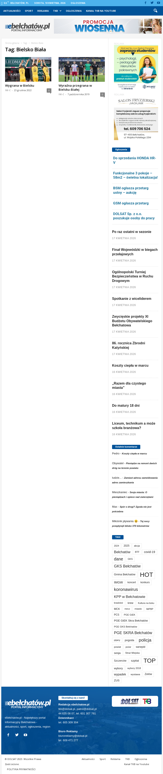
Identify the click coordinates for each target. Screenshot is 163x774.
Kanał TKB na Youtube (101, 10)
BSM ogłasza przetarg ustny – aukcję (131, 190)
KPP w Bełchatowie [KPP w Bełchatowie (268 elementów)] (129, 597)
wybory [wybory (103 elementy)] (118, 668)
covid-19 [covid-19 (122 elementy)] (149, 552)
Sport (29, 10)
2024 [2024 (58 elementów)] (116, 545)
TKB (57, 11)
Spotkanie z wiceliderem (131, 298)
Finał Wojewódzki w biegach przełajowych (135, 252)
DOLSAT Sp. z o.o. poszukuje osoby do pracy (134, 216)
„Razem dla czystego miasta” (129, 386)
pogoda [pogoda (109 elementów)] (129, 640)
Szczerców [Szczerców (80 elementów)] (120, 660)
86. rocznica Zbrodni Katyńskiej (128, 345)
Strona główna (12, 43)
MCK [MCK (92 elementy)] (117, 608)
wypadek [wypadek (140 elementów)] (120, 674)
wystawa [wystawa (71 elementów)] (135, 674)
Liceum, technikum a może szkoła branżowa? (133, 426)
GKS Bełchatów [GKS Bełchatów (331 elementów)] (127, 566)
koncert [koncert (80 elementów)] (132, 582)
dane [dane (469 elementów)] (118, 559)
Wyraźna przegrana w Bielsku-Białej (75, 87)
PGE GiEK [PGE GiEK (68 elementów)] (129, 614)
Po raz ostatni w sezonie (131, 232)
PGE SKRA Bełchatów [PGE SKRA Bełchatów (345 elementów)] (133, 633)
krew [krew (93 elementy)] (130, 603)
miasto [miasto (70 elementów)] (138, 608)
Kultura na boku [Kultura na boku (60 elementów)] (146, 603)
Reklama (43, 10)
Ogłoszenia (78, 2)
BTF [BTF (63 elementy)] (137, 552)
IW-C (8, 90)
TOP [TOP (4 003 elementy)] (149, 660)
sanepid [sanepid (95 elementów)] (140, 646)
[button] (155, 11)
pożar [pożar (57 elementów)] (128, 647)
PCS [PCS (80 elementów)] (116, 614)
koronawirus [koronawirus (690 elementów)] (126, 589)
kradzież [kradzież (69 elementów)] (118, 603)
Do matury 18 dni (126, 405)
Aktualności (12, 10)
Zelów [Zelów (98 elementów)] (148, 674)
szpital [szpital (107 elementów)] (135, 660)
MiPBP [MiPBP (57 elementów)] (149, 609)
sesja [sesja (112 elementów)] (117, 653)
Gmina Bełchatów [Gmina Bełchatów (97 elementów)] (124, 574)
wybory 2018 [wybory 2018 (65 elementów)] (134, 668)
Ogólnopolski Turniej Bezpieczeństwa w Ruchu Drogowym (132, 276)
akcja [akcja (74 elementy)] (137, 545)
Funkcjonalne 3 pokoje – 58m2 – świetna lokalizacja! (135, 175)
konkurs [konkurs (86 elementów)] (145, 582)
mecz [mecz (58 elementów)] (127, 608)
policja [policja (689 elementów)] (145, 640)
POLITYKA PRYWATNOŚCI (21, 769)
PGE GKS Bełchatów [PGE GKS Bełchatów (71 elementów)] (125, 626)
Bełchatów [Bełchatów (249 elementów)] (122, 552)
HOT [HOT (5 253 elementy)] (146, 574)
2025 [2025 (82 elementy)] (126, 545)
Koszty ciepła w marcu (130, 365)
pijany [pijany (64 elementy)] (117, 640)
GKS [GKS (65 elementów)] (130, 559)
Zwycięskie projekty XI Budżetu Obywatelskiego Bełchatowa (132, 321)
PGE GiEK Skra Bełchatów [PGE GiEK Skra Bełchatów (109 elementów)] (131, 620)
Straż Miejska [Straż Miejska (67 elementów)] (132, 653)
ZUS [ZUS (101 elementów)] (116, 680)
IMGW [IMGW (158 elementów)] (118, 582)
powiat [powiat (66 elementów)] (117, 647)
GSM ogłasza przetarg (131, 203)
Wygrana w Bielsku (19, 85)
